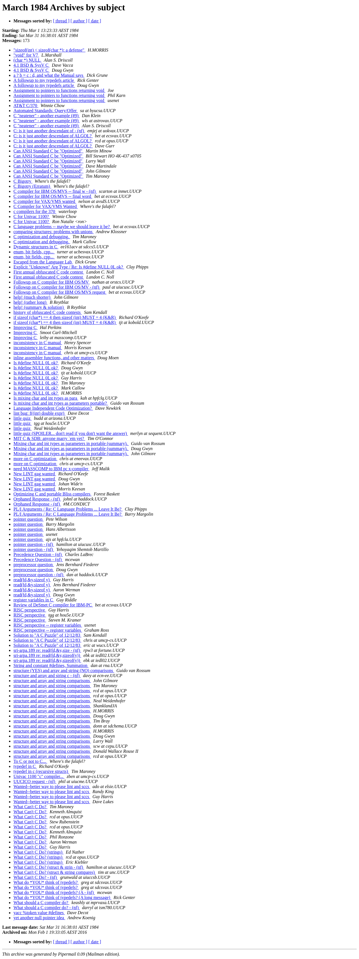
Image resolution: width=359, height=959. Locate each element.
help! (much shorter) (32, 297)
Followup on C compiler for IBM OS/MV (51, 282)
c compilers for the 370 (34, 211)
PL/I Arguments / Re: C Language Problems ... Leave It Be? (68, 509)
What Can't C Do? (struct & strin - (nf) (48, 867)
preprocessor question (33, 564)
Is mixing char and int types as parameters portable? (60, 403)
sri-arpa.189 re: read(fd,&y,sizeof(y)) (47, 655)
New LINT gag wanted (34, 473)
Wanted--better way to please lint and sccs (51, 786)
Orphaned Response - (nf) (37, 499)
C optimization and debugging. (41, 236)
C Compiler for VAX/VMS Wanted (45, 206)
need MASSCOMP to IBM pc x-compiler (51, 468)
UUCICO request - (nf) (34, 781)
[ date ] (94, 20)
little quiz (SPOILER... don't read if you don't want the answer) (70, 433)
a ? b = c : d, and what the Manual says (48, 75)
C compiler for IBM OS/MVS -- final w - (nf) (55, 191)
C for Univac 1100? (31, 216)
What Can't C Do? (30, 806)
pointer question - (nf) (33, 544)
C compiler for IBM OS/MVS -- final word (52, 196)
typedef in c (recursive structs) (41, 771)
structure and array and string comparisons (52, 680)
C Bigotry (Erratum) (32, 186)
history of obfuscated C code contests (47, 312)
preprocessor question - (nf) (38, 574)
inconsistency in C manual (37, 342)
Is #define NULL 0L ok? (36, 362)
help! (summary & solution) (39, 307)
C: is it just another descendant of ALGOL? (53, 135)
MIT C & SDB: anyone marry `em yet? (49, 438)
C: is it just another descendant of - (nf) (49, 130)
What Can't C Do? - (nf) (35, 877)
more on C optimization (35, 458)
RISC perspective (29, 610)
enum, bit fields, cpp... (34, 251)
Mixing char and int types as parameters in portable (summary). (71, 443)
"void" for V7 (26, 55)
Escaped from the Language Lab (43, 262)
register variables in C (33, 599)
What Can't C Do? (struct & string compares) (54, 872)
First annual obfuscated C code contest (48, 272)
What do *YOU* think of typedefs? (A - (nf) (54, 892)
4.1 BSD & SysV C (31, 65)
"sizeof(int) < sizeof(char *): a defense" (49, 50)
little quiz (22, 418)
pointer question (28, 519)
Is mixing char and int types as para (45, 398)
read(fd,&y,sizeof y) (32, 579)
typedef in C (25, 766)
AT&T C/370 (25, 105)
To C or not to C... (30, 761)
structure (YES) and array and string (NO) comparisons (63, 670)
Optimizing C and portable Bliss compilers (52, 494)
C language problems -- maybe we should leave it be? (62, 226)
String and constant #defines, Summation (51, 665)
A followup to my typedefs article (44, 80)
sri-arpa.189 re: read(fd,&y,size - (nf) (47, 650)
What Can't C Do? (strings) (38, 852)
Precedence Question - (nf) (38, 554)
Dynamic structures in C (35, 246)
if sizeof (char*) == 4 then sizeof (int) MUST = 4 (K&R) (65, 317)
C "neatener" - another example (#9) (46, 115)
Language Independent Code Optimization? (53, 408)
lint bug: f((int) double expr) (39, 413)
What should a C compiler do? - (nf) (46, 907)
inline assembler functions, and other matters (54, 357)
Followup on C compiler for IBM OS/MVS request (60, 292)
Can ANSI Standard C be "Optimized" (48, 151)
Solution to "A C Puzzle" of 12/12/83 (47, 635)
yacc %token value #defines (39, 912)
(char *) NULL (27, 60)
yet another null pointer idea (39, 917)
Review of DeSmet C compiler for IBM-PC (53, 605)
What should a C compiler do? (41, 902)
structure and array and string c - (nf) (47, 675)
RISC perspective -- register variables (47, 625)
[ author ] (79, 20)
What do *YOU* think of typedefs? (46, 882)
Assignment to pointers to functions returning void (59, 90)
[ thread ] (61, 20)
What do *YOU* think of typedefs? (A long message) (62, 897)
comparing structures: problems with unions (53, 231)
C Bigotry (23, 181)
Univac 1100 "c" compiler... (39, 776)
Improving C (25, 327)
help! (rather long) (30, 302)
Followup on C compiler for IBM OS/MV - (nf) (56, 287)
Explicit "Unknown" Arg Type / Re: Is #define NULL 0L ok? (68, 267)
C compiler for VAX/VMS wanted (44, 201)
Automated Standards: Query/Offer (45, 110)
